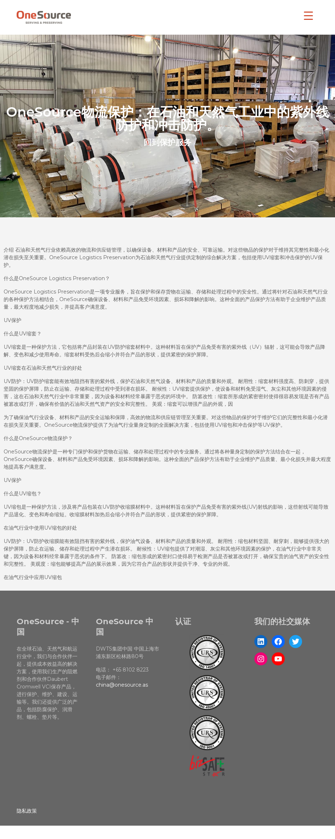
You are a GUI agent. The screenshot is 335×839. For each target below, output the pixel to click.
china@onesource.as (122, 685)
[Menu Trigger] (308, 15)
